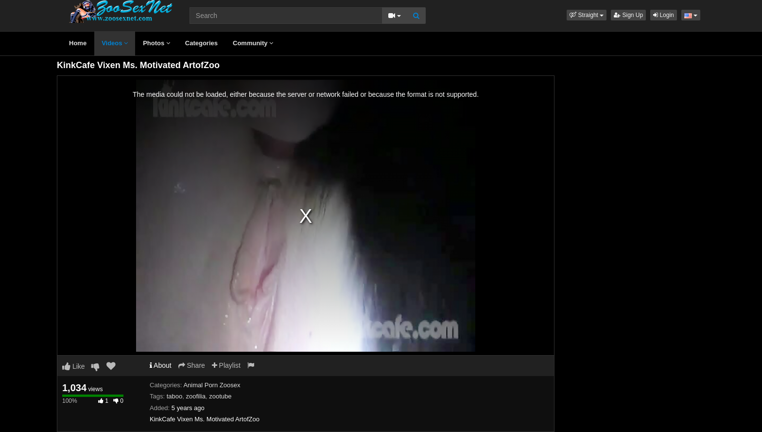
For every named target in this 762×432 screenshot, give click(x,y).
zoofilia (195, 396)
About (161, 365)
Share (191, 365)
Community (253, 43)
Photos (156, 43)
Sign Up (628, 15)
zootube (220, 396)
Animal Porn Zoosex (211, 385)
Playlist (226, 365)
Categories (201, 43)
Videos (115, 43)
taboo (175, 396)
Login (663, 15)
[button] (586, 15)
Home (78, 43)
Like (73, 366)
